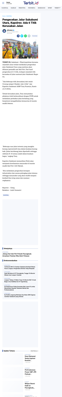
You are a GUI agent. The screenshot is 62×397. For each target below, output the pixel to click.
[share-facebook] (18, 36)
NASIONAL (5, 8)
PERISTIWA (22, 8)
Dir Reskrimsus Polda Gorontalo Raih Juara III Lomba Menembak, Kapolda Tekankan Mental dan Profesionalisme (19, 288)
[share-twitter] (21, 36)
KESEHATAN (41, 8)
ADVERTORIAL (29, 395)
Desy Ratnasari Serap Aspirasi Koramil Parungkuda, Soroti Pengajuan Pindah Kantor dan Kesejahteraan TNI (31, 358)
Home (3, 16)
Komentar (34, 36)
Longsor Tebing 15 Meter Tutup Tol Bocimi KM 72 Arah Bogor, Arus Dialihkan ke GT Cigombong (20, 280)
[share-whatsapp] (25, 36)
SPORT (50, 8)
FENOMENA (31, 8)
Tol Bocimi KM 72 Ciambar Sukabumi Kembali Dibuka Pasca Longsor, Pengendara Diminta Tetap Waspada (19, 267)
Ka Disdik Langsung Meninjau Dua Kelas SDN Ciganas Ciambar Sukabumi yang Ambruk (19, 295)
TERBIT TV (58, 8)
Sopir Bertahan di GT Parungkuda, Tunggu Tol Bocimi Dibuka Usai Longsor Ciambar (19, 274)
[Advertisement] (51, 21)
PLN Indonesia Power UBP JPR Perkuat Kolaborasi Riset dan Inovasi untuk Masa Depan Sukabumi (31, 372)
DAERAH (13, 8)
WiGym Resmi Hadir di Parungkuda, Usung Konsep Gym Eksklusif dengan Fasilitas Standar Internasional (31, 386)
